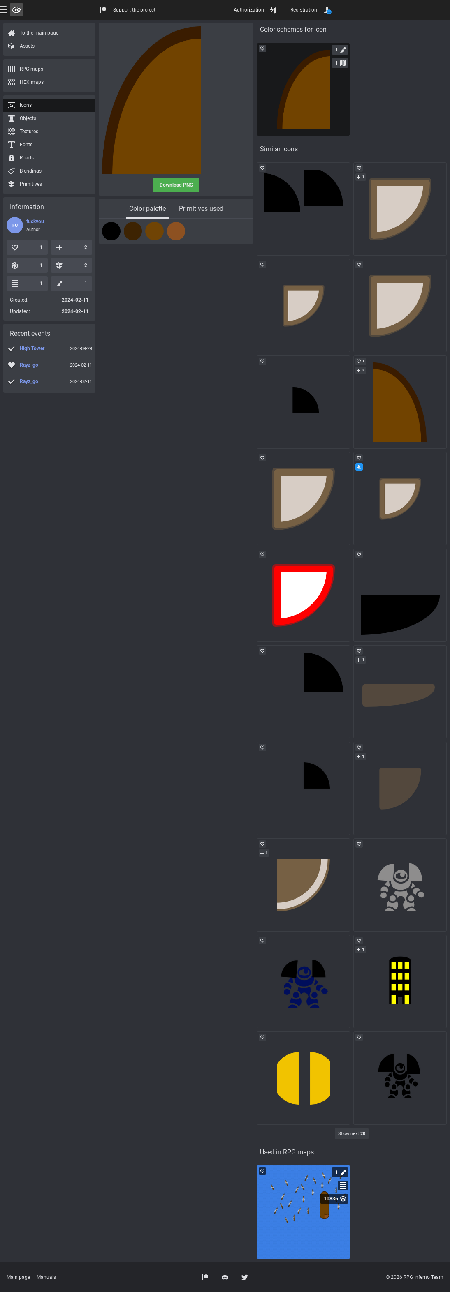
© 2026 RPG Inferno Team (414, 1277)
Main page (18, 1277)
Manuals (46, 1277)
